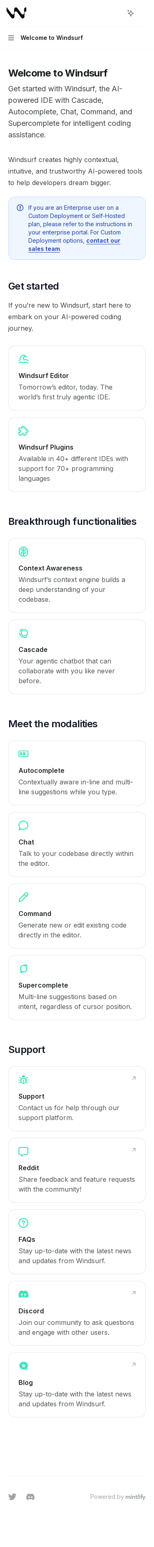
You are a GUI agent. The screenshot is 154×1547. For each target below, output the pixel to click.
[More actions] (143, 13)
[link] (77, 378)
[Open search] (115, 13)
